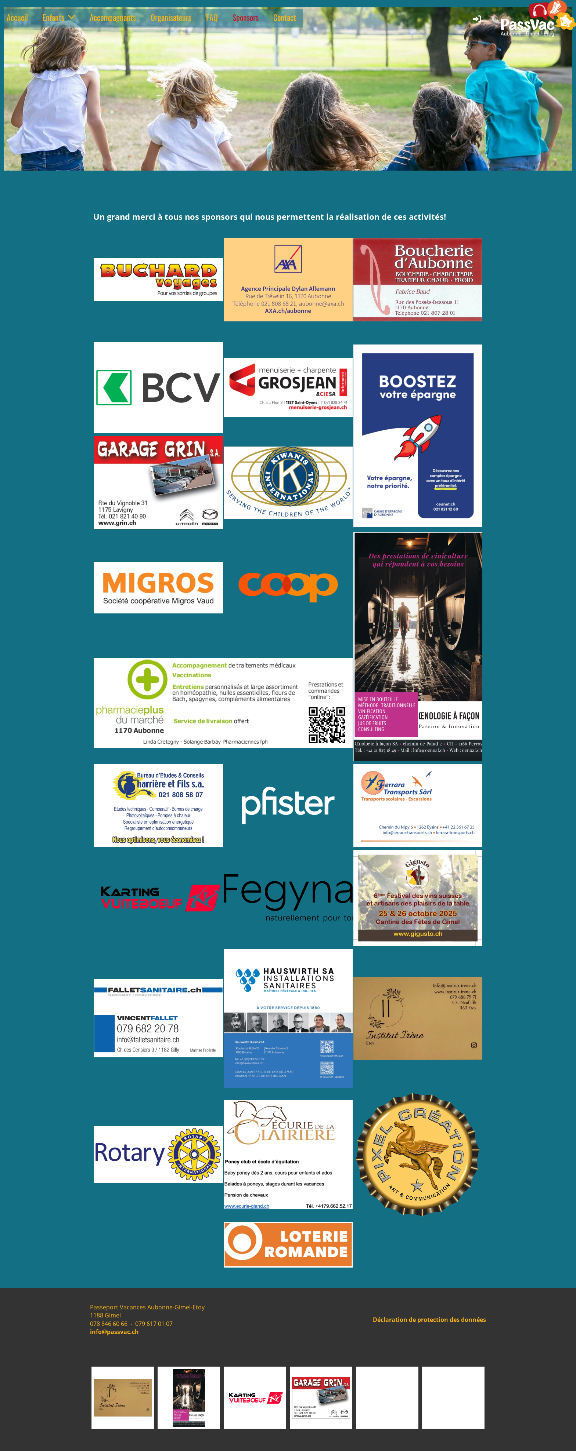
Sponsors (246, 17)
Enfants (59, 17)
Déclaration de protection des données (429, 1320)
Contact (284, 17)
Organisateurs (171, 17)
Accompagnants (113, 17)
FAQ (212, 17)
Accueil (17, 17)
